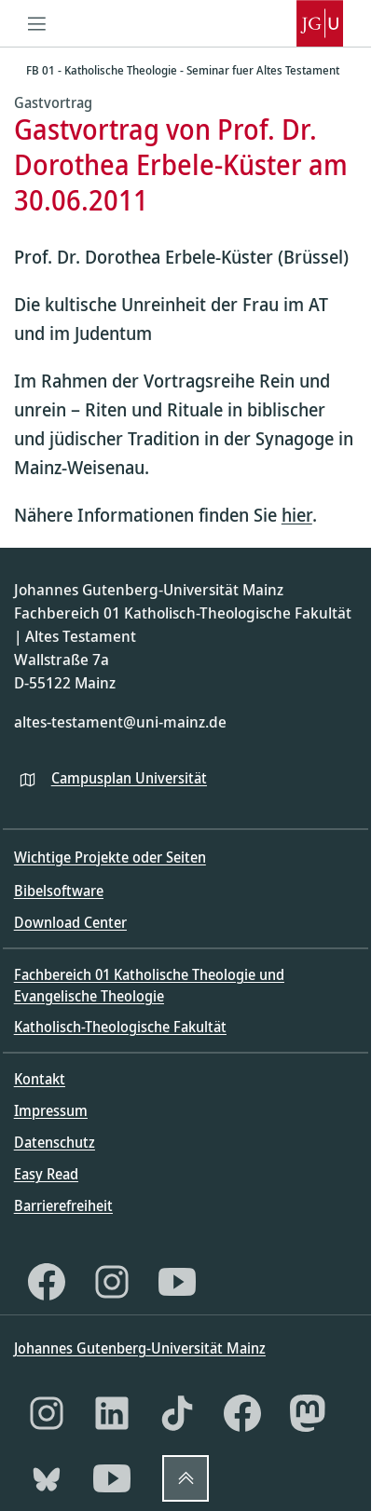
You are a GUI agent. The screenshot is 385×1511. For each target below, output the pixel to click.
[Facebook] (46, 1281)
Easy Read (46, 1174)
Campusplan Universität (129, 778)
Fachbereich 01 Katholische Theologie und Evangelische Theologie (149, 984)
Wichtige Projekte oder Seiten (110, 857)
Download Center (70, 922)
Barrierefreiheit (63, 1205)
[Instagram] (112, 1281)
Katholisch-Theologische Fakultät (120, 1026)
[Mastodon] (307, 1413)
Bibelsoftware (58, 890)
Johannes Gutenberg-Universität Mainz (140, 1348)
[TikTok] (177, 1413)
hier (297, 514)
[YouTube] (177, 1281)
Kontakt (39, 1079)
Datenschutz (54, 1142)
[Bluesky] (46, 1478)
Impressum (51, 1110)
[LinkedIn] (112, 1413)
